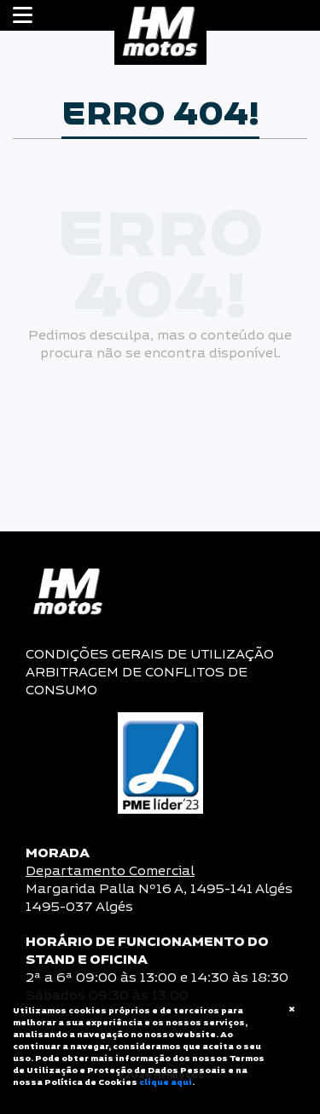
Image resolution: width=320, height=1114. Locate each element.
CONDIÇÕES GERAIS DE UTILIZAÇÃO (150, 655)
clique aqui (165, 1082)
